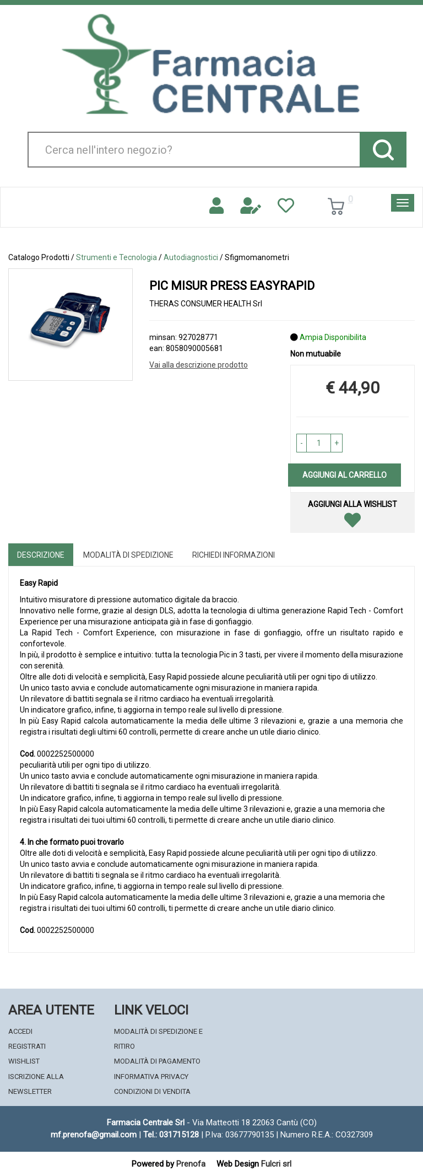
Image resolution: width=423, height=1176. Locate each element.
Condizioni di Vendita (152, 1091)
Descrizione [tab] (40, 555)
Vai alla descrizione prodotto (198, 364)
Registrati (27, 1046)
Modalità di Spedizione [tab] (128, 555)
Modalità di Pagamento (157, 1061)
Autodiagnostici (191, 257)
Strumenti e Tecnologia (116, 257)
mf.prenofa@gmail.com (94, 1135)
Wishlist (24, 1061)
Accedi (20, 1031)
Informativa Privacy (151, 1076)
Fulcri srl (276, 1164)
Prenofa (190, 1164)
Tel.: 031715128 (171, 1135)
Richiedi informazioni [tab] (233, 555)
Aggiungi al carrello (344, 475)
